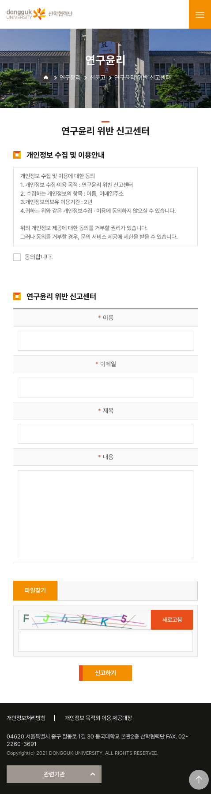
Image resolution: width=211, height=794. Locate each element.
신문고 (98, 77)
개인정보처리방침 (26, 718)
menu (200, 14)
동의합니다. (33, 256)
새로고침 (172, 619)
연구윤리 (70, 77)
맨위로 (199, 780)
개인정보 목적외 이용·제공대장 (98, 718)
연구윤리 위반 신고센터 (142, 77)
